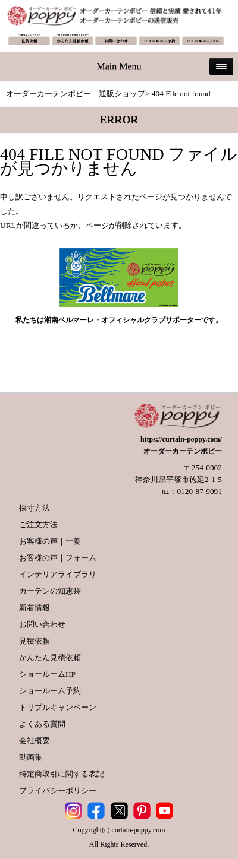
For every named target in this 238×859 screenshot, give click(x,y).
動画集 (30, 757)
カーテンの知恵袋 (50, 591)
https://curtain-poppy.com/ (181, 439)
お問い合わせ (42, 624)
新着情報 (34, 607)
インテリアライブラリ (57, 574)
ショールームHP (47, 674)
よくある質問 (42, 723)
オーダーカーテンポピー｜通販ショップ (75, 93)
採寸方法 (34, 507)
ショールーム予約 (50, 690)
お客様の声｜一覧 (50, 541)
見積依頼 (34, 640)
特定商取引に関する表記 (61, 773)
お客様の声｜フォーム (57, 557)
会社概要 (34, 740)
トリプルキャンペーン (57, 707)
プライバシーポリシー (57, 790)
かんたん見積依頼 (50, 657)
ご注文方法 (38, 524)
